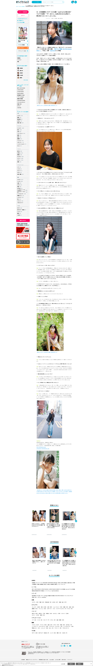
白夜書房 (52, 584)
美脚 (19, 135)
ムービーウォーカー (61, 584)
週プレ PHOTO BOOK (21, 88)
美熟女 (19, 154)
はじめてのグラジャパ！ (23, 18)
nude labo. (19, 107)
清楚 (19, 161)
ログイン (23, 15)
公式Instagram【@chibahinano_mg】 (42, 448)
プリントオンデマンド (21, 102)
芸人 (19, 199)
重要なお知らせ (23, 220)
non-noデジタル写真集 (70, 589)
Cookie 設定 (51, 659)
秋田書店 (33, 582)
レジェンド (20, 197)
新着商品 (18, 58)
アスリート (58, 628)
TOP (17, 6)
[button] (76, 521)
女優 (19, 183)
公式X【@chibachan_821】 (41, 447)
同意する (79, 663)
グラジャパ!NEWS (22, 6)
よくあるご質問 (21, 22)
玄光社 (59, 582)
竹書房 (38, 584)
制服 (19, 117)
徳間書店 (42, 584)
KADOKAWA (45, 582)
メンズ (19, 211)
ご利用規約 (23, 659)
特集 (18, 61)
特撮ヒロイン (20, 195)
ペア (19, 167)
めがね (19, 121)
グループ (20, 170)
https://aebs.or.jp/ (30, 653)
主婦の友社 (70, 582)
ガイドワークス (39, 582)
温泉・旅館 (20, 174)
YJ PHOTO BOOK (20, 89)
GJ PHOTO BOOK (20, 91)
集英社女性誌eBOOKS (36, 590)
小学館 (73, 582)
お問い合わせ (64, 659)
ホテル (19, 172)
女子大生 (20, 188)
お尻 (19, 131)
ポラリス (18, 105)
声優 (19, 186)
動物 (19, 213)
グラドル (20, 179)
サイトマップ (69, 659)
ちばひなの (52, 50)
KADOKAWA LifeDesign (53, 582)
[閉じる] (91, 663)
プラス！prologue (43, 595)
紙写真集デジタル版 (20, 95)
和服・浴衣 (20, 122)
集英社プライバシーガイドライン (32, 659)
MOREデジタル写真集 (61, 589)
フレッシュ (20, 140)
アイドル (20, 181)
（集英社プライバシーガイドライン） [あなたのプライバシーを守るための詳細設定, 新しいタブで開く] (7, 665)
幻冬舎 (62, 582)
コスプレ (20, 115)
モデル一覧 (25, 80)
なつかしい (20, 156)
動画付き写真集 (20, 98)
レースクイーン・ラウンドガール (22, 190)
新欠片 (45, 584)
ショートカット (21, 133)
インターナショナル (22, 144)
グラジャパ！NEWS (22, 50)
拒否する (71, 663)
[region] (46, 664)
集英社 (65, 582)
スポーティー (20, 142)
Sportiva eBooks (20, 93)
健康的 (19, 138)
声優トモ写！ (19, 104)
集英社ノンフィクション (46, 590)
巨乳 (19, 129)
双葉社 (55, 584)
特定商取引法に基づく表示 (43, 659)
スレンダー (20, 128)
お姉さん (42, 613)
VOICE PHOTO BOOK (21, 100)
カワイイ (20, 158)
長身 (71, 607)
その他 (19, 215)
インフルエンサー (21, 193)
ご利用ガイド (21, 20)
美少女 (19, 151)
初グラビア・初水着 (22, 209)
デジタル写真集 (21, 44)
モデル (56, 624)
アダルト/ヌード (20, 202)
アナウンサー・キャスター (22, 192)
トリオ (40, 620)
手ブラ (35, 632)
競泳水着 (20, 119)
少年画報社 (34, 584)
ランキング (19, 59)
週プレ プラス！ (21, 47)
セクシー (20, 160)
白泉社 (48, 584)
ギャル (19, 145)
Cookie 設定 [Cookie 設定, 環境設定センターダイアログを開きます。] (63, 663)
